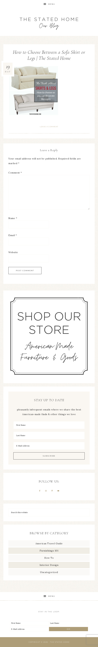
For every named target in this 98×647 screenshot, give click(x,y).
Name (12, 218)
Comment (15, 172)
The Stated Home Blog (49, 22)
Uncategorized (49, 572)
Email (12, 235)
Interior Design (49, 565)
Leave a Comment (49, 127)
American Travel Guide (49, 543)
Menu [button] (51, 4)
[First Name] (49, 425)
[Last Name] (49, 435)
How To (49, 557)
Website (13, 252)
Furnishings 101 (49, 550)
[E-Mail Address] (49, 446)
